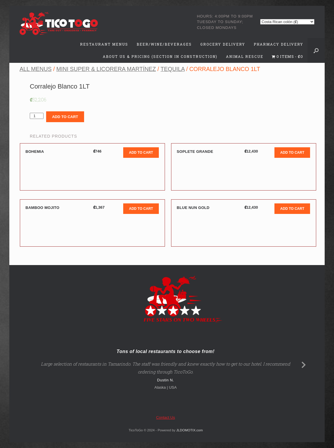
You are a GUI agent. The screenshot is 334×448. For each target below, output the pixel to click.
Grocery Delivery (222, 44)
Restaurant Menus (104, 44)
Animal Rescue (244, 56)
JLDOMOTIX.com (189, 430)
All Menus (36, 69)
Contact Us (165, 417)
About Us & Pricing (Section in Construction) (160, 56)
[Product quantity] (37, 116)
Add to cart (65, 117)
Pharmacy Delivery (278, 44)
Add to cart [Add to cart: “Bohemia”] (141, 153)
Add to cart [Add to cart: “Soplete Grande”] (292, 153)
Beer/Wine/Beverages (164, 44)
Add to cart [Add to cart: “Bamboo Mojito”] (141, 209)
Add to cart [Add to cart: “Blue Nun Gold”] (292, 209)
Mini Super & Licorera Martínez (106, 69)
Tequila (173, 69)
